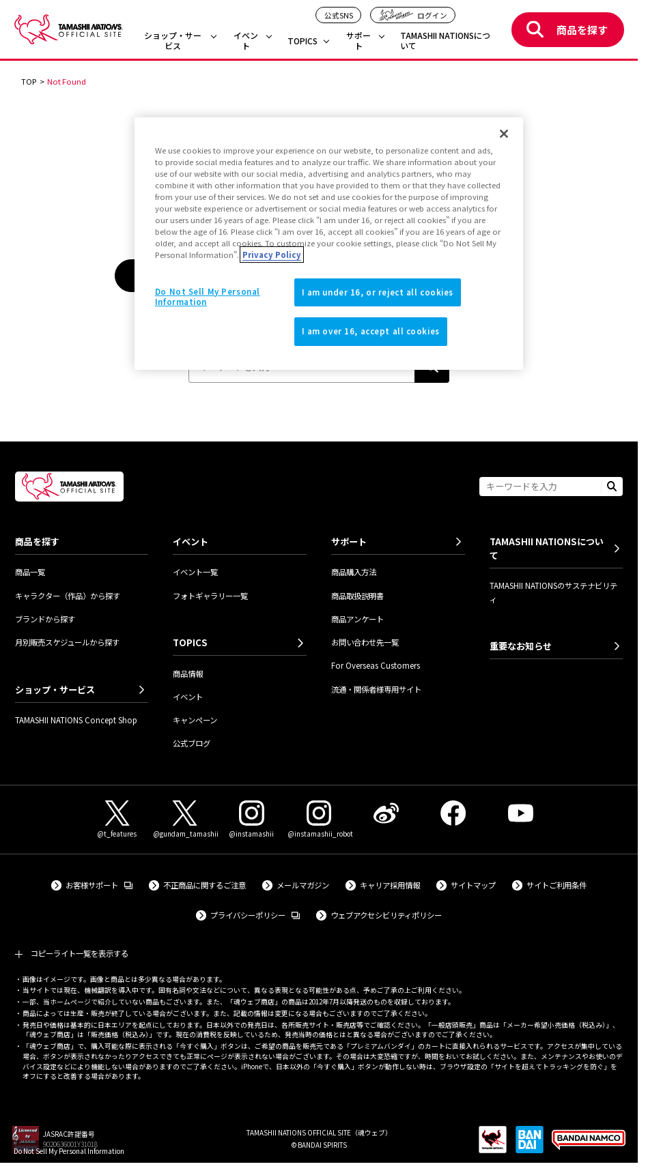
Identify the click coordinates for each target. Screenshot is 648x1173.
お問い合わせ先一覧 (365, 642)
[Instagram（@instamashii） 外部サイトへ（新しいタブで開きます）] (252, 819)
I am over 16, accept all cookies (371, 330)
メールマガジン (303, 885)
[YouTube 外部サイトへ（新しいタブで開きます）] (520, 813)
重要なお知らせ (521, 645)
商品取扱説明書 (357, 595)
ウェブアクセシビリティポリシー (386, 915)
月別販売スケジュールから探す (67, 642)
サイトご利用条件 (556, 885)
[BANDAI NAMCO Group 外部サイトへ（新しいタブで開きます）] (588, 1144)
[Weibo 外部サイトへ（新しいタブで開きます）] (386, 813)
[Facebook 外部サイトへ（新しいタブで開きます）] (453, 813)
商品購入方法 (353, 571)
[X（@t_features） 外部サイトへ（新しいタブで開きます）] (117, 819)
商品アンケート (357, 618)
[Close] (504, 134)
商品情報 (188, 673)
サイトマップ (473, 885)
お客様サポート (99, 884)
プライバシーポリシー (255, 915)
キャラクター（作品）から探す (67, 595)
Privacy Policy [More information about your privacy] (271, 254)
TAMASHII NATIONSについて (445, 40)
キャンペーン (195, 719)
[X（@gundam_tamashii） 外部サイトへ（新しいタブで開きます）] (184, 819)
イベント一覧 (195, 571)
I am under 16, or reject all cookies (378, 292)
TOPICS (302, 41)
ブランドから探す (45, 618)
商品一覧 (30, 571)
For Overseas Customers (375, 665)
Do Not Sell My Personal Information (69, 1151)
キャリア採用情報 (390, 885)
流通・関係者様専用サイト (376, 689)
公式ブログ (191, 743)
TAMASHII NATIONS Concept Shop (76, 719)
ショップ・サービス (172, 40)
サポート (358, 40)
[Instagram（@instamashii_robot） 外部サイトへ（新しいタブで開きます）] (319, 819)
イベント (246, 40)
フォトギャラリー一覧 (210, 595)
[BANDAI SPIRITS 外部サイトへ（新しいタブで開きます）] (530, 1144)
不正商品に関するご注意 (204, 885)
